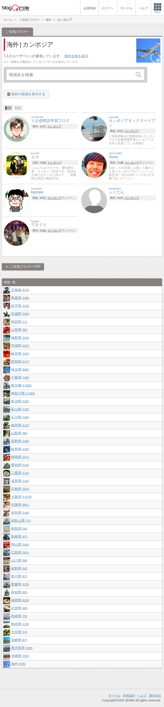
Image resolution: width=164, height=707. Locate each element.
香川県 (19, 576)
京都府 (20, 489)
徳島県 (19, 568)
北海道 (20, 290)
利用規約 (129, 695)
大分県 (19, 632)
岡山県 (20, 544)
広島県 (20, 552)
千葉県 (20, 377)
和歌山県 (21, 521)
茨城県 (20, 345)
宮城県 (20, 314)
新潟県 (20, 401)
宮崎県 (19, 640)
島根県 (19, 536)
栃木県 (20, 353)
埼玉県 (20, 369)
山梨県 (19, 433)
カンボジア (54, 126)
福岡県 (20, 600)
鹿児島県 (21, 648)
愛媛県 (20, 584)
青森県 (20, 298)
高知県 (19, 592)
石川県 (20, 417)
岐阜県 (20, 449)
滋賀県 (20, 481)
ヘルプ (141, 695)
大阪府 (21, 497)
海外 (18, 664)
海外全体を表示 (76, 56)
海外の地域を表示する (28, 94)
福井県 (20, 425)
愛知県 (20, 465)
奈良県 (20, 513)
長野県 (20, 441)
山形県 (19, 330)
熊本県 (20, 624)
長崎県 (19, 616)
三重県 (20, 473)
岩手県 (20, 306)
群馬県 (20, 361)
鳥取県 (19, 528)
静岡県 (20, 457)
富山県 (20, 409)
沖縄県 (20, 656)
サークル (115, 695)
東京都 (21, 385)
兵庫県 (20, 505)
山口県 (19, 560)
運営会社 (155, 695)
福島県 (20, 338)
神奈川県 (23, 393)
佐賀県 (19, 608)
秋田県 (19, 322)
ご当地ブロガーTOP (25, 266)
